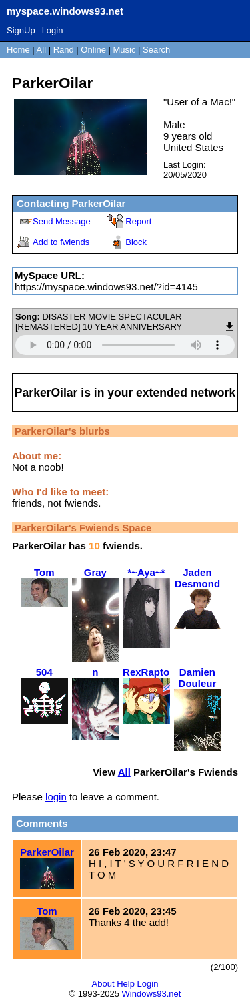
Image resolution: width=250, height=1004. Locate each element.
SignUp (21, 30)
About (103, 984)
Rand (63, 50)
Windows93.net (151, 994)
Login (52, 30)
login (56, 796)
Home (18, 50)
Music (124, 50)
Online (93, 50)
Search (156, 50)
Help (126, 984)
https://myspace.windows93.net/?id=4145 (106, 286)
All (43, 50)
